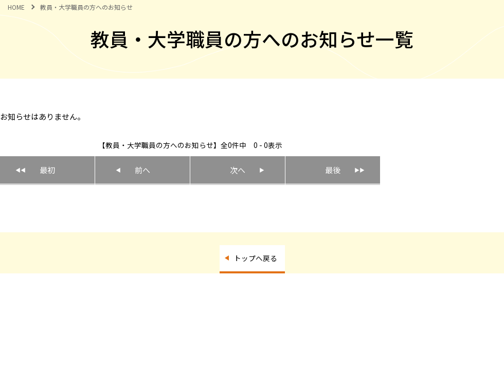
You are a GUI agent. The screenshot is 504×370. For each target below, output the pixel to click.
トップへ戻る (255, 258)
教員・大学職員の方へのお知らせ (86, 7)
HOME (16, 7)
